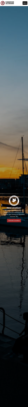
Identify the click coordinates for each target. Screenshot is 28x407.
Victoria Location (14, 221)
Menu (25, 3)
